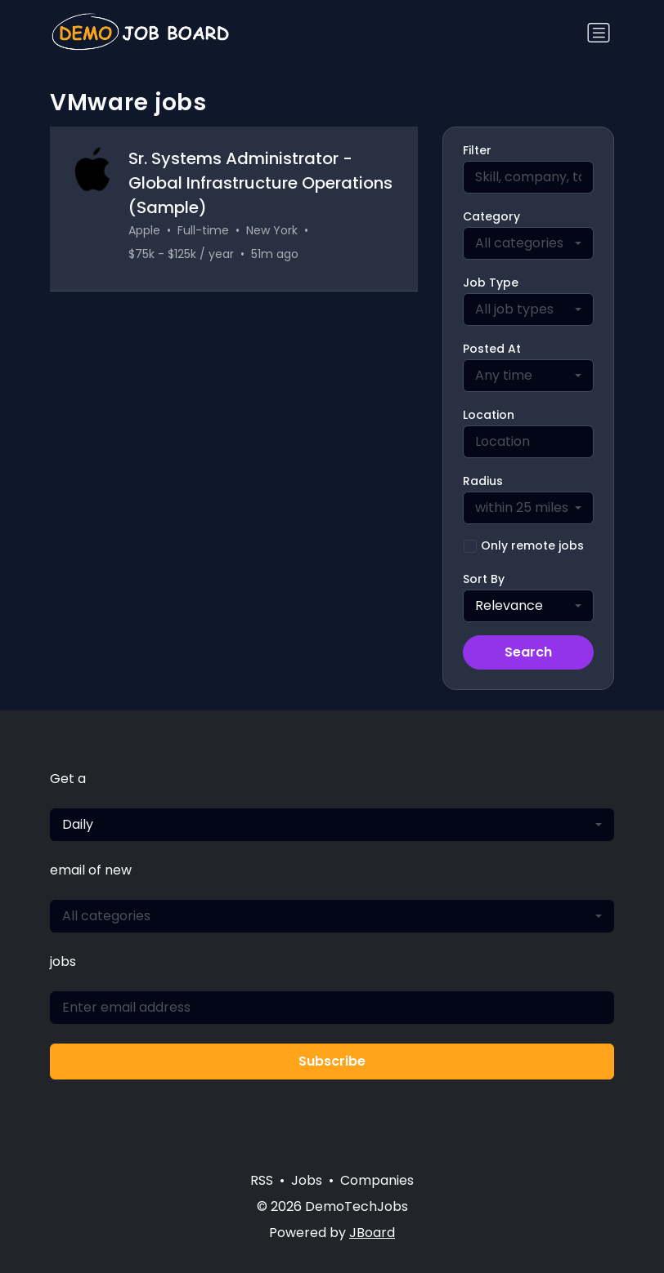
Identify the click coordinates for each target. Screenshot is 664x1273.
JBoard (372, 1232)
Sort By (484, 579)
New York (272, 230)
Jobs (306, 1180)
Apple (144, 230)
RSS (261, 1180)
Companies (377, 1180)
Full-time (203, 230)
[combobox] (528, 243)
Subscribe (332, 1061)
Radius (483, 481)
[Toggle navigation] (598, 32)
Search (528, 652)
